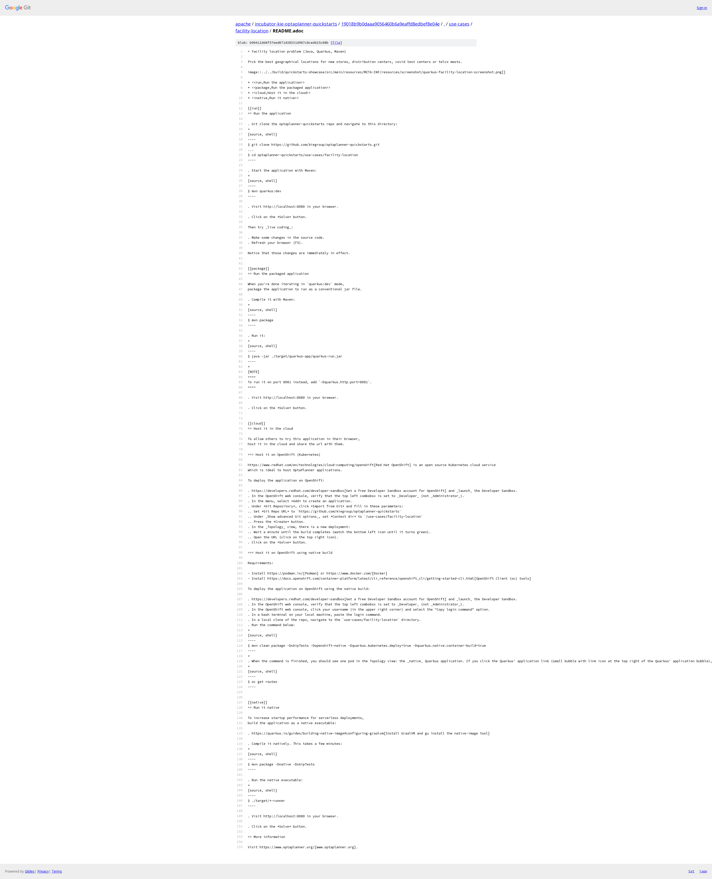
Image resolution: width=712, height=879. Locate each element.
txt (691, 871)
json (703, 871)
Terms (57, 871)
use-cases (459, 24)
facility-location (251, 31)
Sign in (702, 7)
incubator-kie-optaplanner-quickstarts (296, 24)
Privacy (43, 871)
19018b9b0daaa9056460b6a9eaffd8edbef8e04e (390, 24)
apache (243, 24)
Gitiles (29, 871)
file (336, 43)
